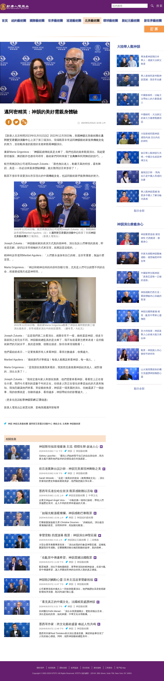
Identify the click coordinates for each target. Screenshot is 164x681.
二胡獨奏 (94, 540)
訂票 (154, 29)
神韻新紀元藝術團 (77, 540)
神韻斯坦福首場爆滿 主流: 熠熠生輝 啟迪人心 (68, 446)
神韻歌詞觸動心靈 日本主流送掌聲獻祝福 (66, 579)
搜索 (159, 5)
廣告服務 (97, 668)
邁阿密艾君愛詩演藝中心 (64, 232)
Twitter (16, 122)
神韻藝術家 (75, 423)
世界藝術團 (55, 20)
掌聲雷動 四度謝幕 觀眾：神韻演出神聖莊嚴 (68, 535)
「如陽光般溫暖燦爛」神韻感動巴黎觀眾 (65, 513)
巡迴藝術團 (73, 20)
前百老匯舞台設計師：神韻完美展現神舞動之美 (70, 468)
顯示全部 (139, 210)
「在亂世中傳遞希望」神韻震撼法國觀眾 (65, 557)
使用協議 (74, 668)
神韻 (82, 135)
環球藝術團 (110, 20)
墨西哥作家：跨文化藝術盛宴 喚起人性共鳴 (67, 624)
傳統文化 (98, 140)
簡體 (24, 122)
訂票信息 (41, 399)
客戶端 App (121, 668)
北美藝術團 (92, 20)
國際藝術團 (37, 20)
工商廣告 (108, 668)
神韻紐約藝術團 (85, 517)
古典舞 (74, 156)
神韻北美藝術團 (20, 423)
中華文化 (93, 495)
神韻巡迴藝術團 (77, 495)
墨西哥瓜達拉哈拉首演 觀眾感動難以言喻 (66, 491)
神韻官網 (30, 399)
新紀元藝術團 (131, 20)
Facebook (8, 122)
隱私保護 (63, 668)
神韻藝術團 (81, 451)
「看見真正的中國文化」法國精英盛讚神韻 (67, 601)
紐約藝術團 (18, 20)
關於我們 (40, 668)
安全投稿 (86, 668)
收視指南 (51, 668)
